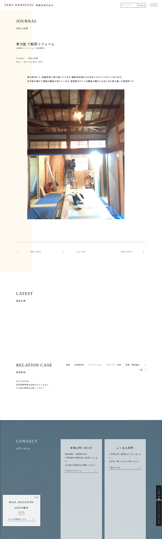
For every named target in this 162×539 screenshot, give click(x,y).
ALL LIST (81, 252)
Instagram (159, 513)
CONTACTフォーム (73, 471)
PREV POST (35, 252)
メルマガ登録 (159, 492)
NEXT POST (126, 252)
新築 (68, 365)
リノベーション (29, 48)
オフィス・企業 (114, 365)
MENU (154, 5)
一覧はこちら (114, 467)
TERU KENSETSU (29, 5)
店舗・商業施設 (132, 365)
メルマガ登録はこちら (17, 519)
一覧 (141, 370)
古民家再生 (41, 48)
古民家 (19, 48)
